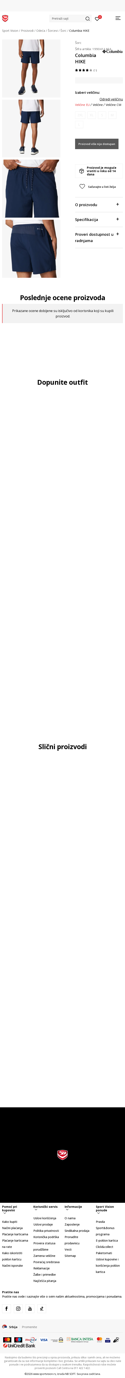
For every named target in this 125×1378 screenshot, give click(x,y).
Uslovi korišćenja (44, 1218)
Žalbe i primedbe (44, 1274)
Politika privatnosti (46, 1231)
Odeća (40, 31)
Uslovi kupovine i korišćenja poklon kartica (108, 1265)
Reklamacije (41, 1268)
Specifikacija (97, 219)
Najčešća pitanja (44, 1281)
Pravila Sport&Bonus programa (105, 1228)
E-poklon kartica (107, 1240)
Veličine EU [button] (82, 105)
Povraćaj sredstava (46, 1262)
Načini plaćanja (12, 1228)
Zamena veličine (44, 1256)
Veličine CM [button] (113, 105)
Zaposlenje (72, 1224)
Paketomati (104, 1253)
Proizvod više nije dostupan (96, 144)
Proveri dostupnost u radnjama (97, 237)
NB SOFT (70, 1374)
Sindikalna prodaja (77, 1231)
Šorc (63, 31)
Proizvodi (27, 31)
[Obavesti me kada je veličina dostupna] (80, 115)
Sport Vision (10, 31)
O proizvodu (97, 204)
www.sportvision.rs (44, 1374)
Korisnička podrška (46, 1237)
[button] (70, 18)
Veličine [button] (98, 105)
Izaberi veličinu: (87, 92)
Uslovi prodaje (43, 1224)
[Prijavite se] (97, 18)
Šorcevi (53, 31)
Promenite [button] (29, 1327)
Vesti (68, 1249)
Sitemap (70, 1256)
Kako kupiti (9, 1222)
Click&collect (104, 1247)
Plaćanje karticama (15, 1234)
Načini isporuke (12, 1266)
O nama (70, 1218)
